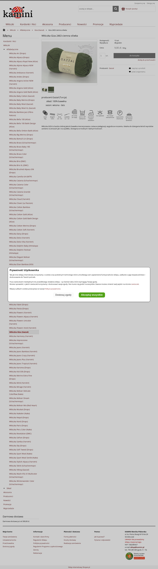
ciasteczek (135, 284)
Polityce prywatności (52, 289)
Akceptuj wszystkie (92, 295)
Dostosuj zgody (63, 295)
